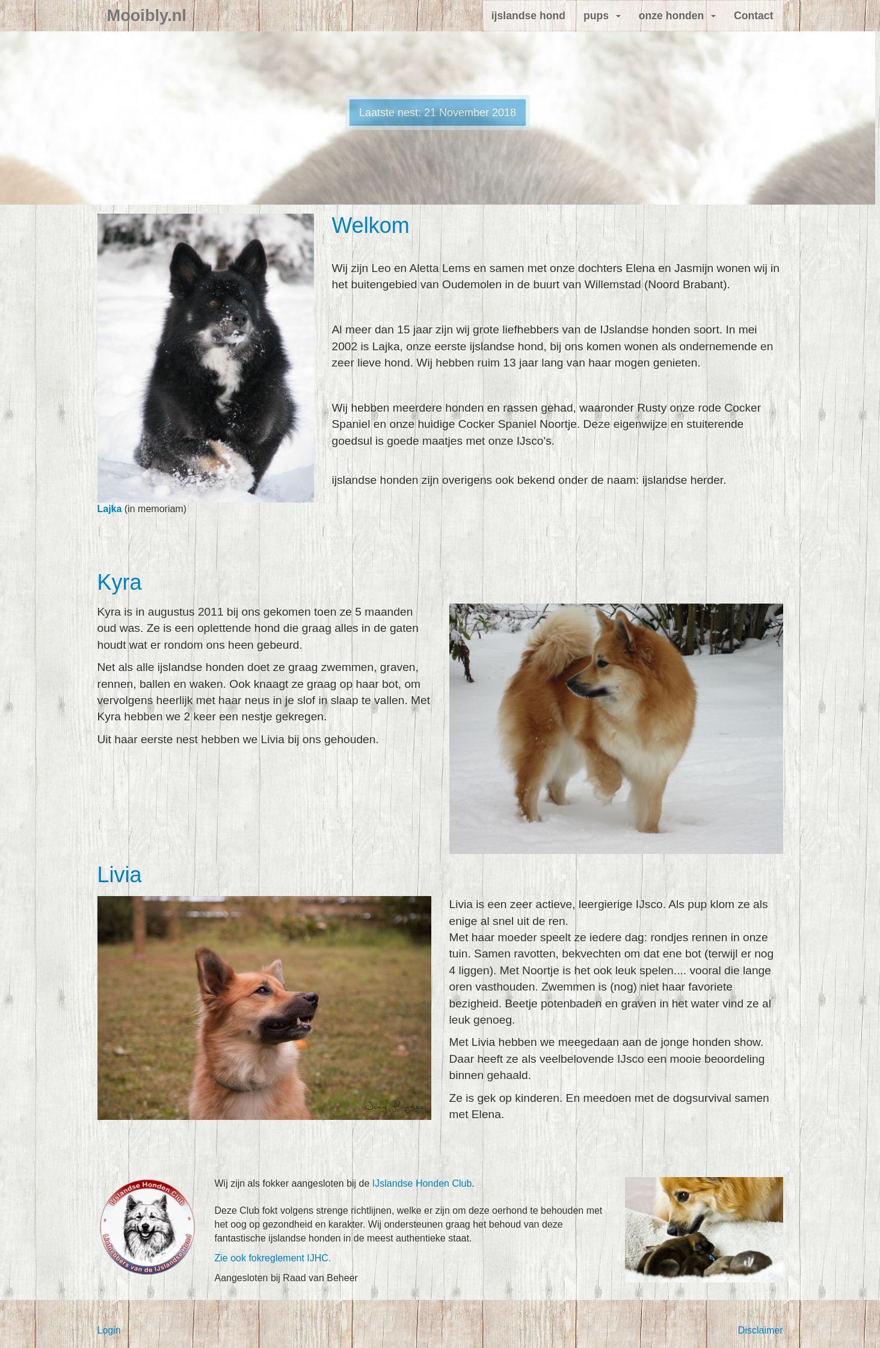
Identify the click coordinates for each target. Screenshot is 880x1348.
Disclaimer (760, 1330)
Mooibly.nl (146, 16)
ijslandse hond (528, 16)
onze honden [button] (677, 16)
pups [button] (602, 16)
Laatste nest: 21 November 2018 (437, 113)
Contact (754, 16)
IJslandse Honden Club (422, 1183)
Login (109, 1330)
